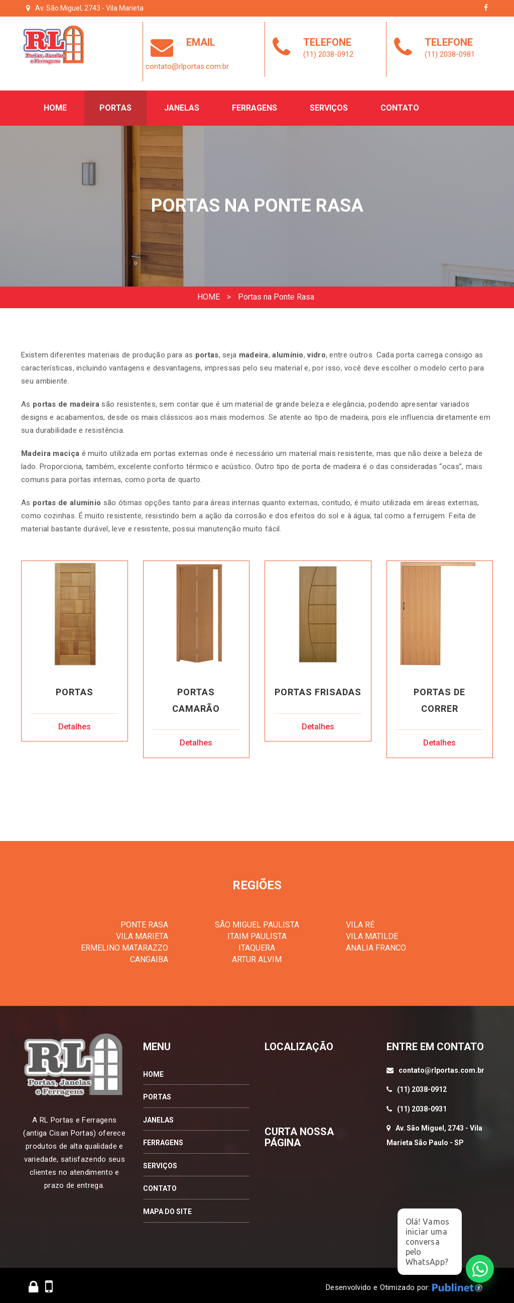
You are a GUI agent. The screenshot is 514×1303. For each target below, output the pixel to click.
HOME (208, 292)
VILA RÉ (360, 921)
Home (55, 104)
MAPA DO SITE (167, 1208)
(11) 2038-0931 (422, 1105)
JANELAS (158, 1116)
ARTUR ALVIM (257, 955)
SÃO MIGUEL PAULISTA (257, 921)
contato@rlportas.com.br (441, 1066)
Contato (399, 104)
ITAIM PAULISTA (257, 933)
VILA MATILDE (372, 933)
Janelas (181, 104)
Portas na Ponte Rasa (276, 292)
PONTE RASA (144, 921)
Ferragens (254, 104)
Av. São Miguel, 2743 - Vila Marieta (89, 8)
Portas (115, 104)
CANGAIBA (149, 955)
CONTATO (160, 1185)
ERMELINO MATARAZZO (124, 944)
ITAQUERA (256, 944)
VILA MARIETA (142, 933)
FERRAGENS (163, 1139)
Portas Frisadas (318, 688)
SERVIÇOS (160, 1162)
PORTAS (157, 1093)
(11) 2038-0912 (422, 1086)
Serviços (329, 104)
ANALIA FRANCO (376, 944)
